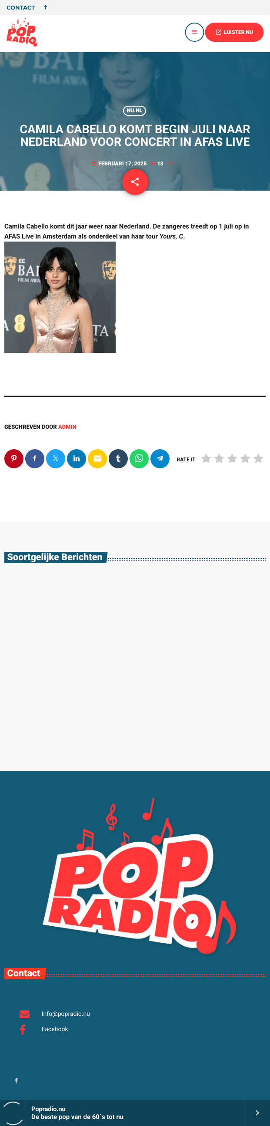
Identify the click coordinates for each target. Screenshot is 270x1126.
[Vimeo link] (22, 32)
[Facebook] (45, 8)
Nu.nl (134, 111)
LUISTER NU (234, 32)
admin (67, 427)
